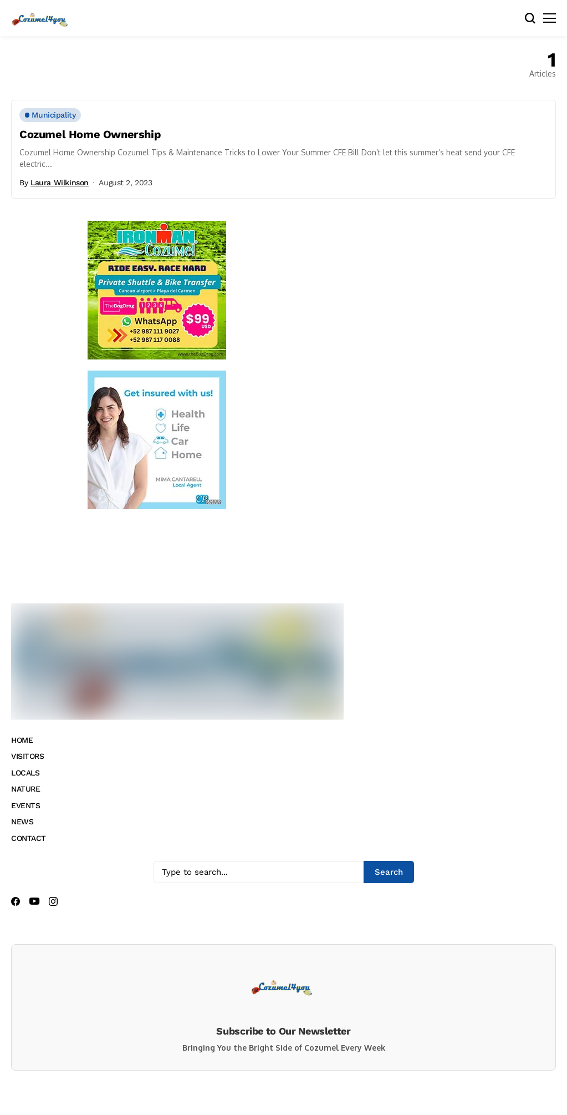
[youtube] (34, 901)
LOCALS (25, 772)
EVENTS (25, 805)
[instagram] (53, 901)
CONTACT (28, 838)
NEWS (22, 821)
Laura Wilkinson (59, 182)
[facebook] (15, 901)
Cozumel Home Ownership (90, 134)
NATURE (25, 788)
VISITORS (27, 756)
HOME (22, 740)
